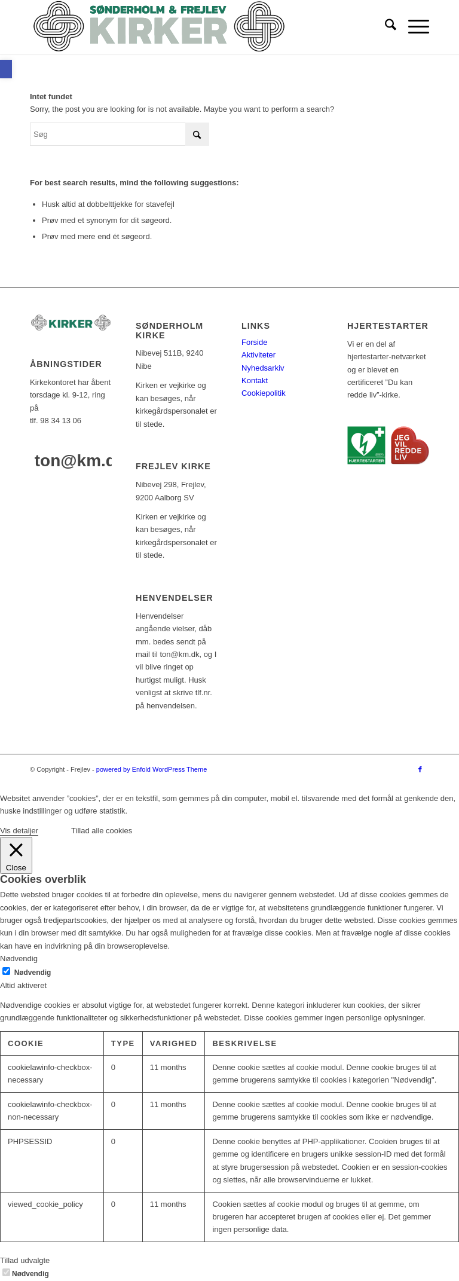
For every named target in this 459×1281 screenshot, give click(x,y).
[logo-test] (159, 27)
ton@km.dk (80, 460)
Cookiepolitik (263, 393)
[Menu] (412, 27)
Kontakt (254, 380)
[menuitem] (384, 27)
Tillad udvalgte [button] (25, 1260)
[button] (6, 69)
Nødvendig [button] (19, 958)
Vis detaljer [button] (19, 830)
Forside (254, 342)
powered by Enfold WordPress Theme (151, 769)
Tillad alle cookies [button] (101, 830)
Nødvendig (32, 972)
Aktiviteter (258, 354)
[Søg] (384, 27)
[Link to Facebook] (420, 769)
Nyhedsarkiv (262, 367)
